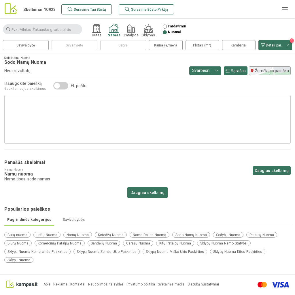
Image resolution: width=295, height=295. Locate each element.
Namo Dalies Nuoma (149, 235)
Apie (47, 284)
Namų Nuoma (78, 235)
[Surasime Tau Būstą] (86, 9)
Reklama (60, 284)
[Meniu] (285, 9)
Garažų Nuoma (138, 243)
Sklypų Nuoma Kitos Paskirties (237, 252)
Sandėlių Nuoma (104, 243)
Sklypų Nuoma (18, 260)
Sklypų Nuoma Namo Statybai (223, 243)
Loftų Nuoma (47, 235)
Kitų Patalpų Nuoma (175, 243)
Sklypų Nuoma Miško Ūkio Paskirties (175, 252)
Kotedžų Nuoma (111, 235)
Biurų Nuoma (18, 243)
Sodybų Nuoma (228, 235)
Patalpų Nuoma (261, 235)
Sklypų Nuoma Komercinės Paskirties (37, 252)
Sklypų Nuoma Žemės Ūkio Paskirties (107, 252)
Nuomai (174, 32)
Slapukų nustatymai (203, 284)
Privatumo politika (140, 284)
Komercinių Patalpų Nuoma (60, 243)
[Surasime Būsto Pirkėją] (146, 9)
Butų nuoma (17, 235)
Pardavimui (177, 26)
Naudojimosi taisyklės (106, 284)
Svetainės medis (171, 284)
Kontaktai (77, 284)
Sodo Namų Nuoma (191, 235)
